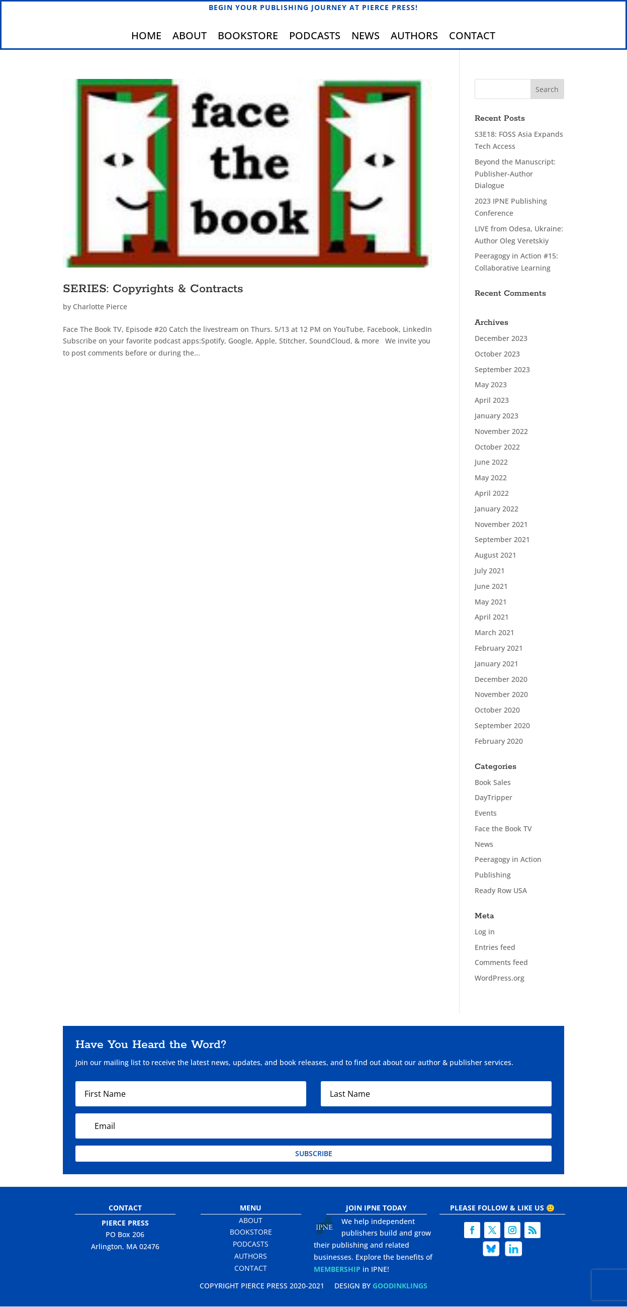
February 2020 (499, 741)
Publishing (493, 875)
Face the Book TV (503, 828)
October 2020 (497, 710)
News (365, 38)
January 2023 (496, 416)
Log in (485, 931)
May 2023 (491, 385)
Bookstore (248, 38)
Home (146, 38)
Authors (414, 38)
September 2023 (502, 369)
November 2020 (501, 695)
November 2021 (501, 524)
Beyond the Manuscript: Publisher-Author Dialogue (515, 174)
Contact (472, 38)
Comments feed (501, 963)
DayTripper (493, 798)
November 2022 (501, 431)
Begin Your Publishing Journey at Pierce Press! (313, 7)
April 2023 (492, 400)
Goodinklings (400, 1285)
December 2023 (501, 338)
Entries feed (495, 947)
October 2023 (497, 354)
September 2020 (502, 725)
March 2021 (494, 633)
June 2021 (491, 586)
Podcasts (314, 38)
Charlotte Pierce (100, 306)
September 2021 (502, 540)
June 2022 (491, 462)
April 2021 (492, 617)
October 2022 (497, 447)
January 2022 (496, 508)
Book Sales (493, 782)
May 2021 (491, 601)
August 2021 (495, 555)
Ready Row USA (501, 891)
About (189, 38)
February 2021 (499, 648)
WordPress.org (499, 978)
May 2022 (491, 478)
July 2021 (490, 571)
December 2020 (501, 679)
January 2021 (496, 663)
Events (486, 813)
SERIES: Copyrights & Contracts (153, 289)
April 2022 (492, 493)
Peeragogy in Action (508, 859)
